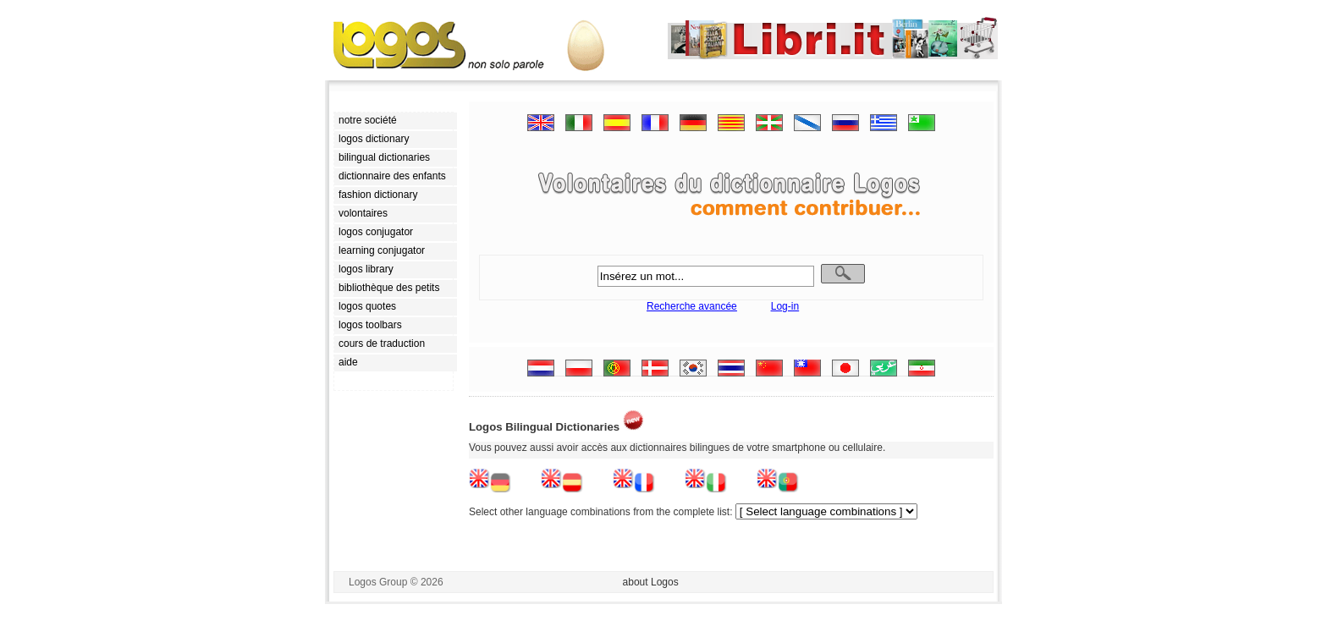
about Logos (651, 582)
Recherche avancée (692, 306)
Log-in (785, 306)
